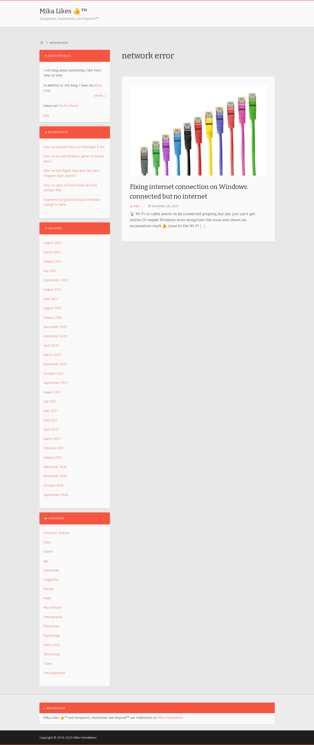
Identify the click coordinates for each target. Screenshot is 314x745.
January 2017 (52, 457)
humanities (51, 570)
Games (48, 551)
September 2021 (55, 280)
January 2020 (52, 317)
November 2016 (55, 476)
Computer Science (56, 533)
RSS (46, 115)
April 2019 (51, 345)
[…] (202, 225)
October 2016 (53, 485)
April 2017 (51, 429)
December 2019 (55, 327)
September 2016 (55, 495)
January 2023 (52, 261)
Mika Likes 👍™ (63, 11)
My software (52, 607)
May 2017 (50, 420)
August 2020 (52, 308)
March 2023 (52, 252)
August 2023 (52, 243)
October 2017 (53, 373)
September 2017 (55, 383)
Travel (47, 663)
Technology (51, 654)
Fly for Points (68, 105)
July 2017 (50, 401)
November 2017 (55, 364)
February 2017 (53, 448)
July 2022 (50, 271)
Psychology (51, 635)
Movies (48, 589)
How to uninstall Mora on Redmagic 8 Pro (74, 147)
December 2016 (55, 467)
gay (45, 561)
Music (47, 598)
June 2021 (50, 299)
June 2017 (50, 411)
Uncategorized (54, 673)
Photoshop (51, 626)
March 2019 (52, 354)
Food (47, 542)
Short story (51, 645)
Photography (52, 617)
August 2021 (52, 289)
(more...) (100, 95)
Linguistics (51, 579)
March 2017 (52, 439)
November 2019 (55, 336)
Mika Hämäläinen (170, 717)
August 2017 (52, 392)
